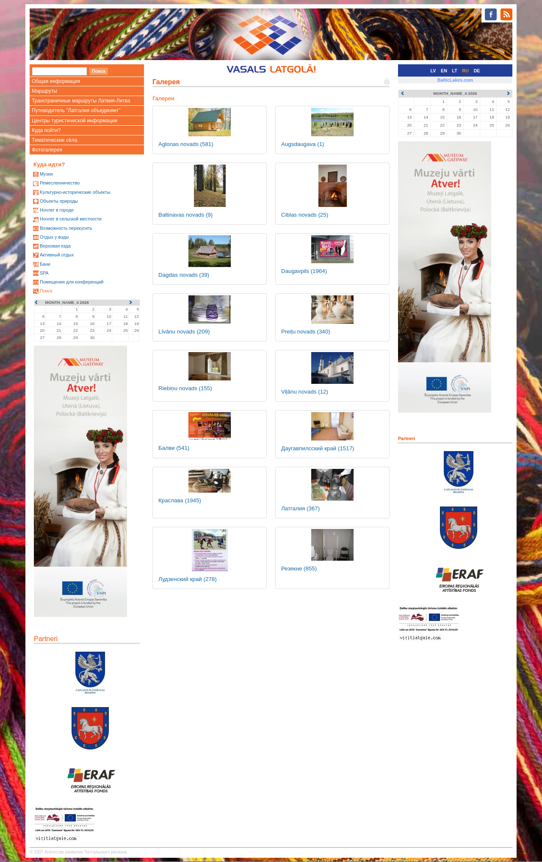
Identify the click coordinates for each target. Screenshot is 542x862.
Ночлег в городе (57, 209)
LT (454, 70)
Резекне (299, 568)
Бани (45, 264)
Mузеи (46, 173)
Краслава (179, 500)
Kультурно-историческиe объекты (75, 192)
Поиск (46, 290)
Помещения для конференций (71, 281)
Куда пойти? (46, 130)
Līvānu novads (184, 331)
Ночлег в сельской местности (71, 218)
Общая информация (56, 81)
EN (444, 70)
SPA (44, 272)
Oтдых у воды (54, 237)
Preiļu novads (305, 331)
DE (477, 70)
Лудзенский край (187, 579)
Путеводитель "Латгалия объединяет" (76, 110)
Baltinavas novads (185, 215)
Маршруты (44, 91)
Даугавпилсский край (317, 448)
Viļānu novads (304, 391)
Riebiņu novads (185, 388)
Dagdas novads (183, 275)
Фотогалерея (47, 150)
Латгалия (300, 508)
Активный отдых (57, 254)
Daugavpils (304, 271)
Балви (173, 448)
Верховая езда (55, 245)
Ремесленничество (60, 182)
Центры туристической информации (74, 121)
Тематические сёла (54, 140)
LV (433, 70)
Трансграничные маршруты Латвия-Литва (81, 101)
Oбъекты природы (59, 201)
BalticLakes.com (455, 80)
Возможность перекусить (66, 228)
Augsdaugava (302, 144)
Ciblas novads (304, 215)
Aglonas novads (185, 144)
